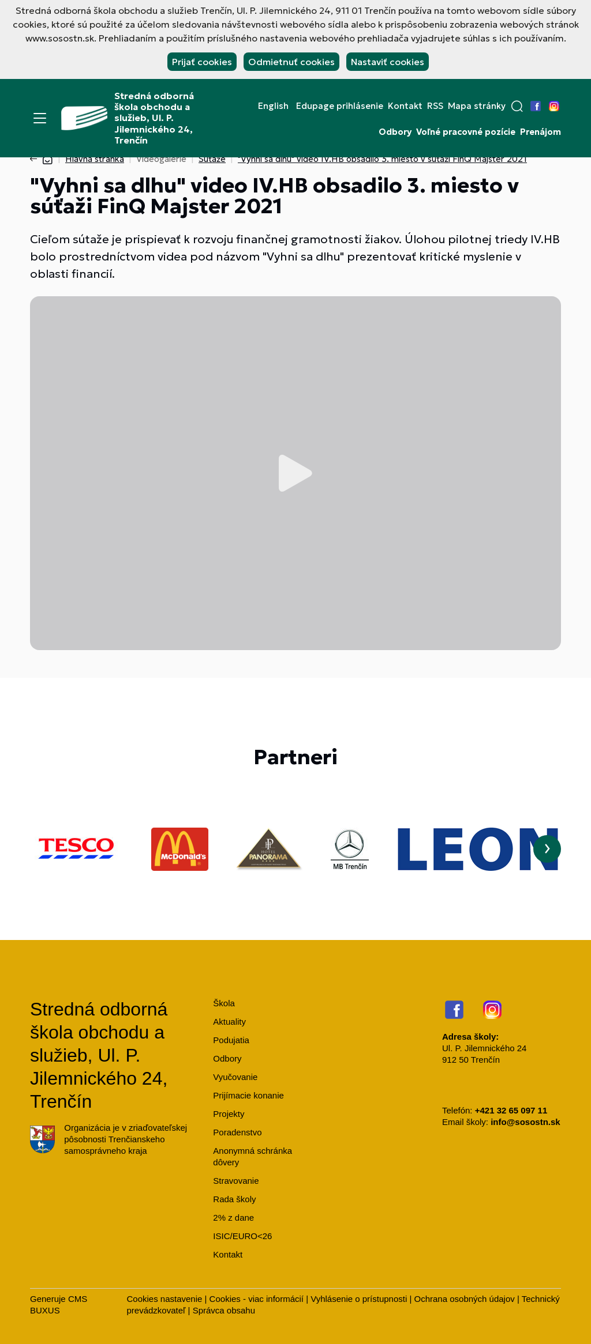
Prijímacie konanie (248, 1095)
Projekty (228, 1114)
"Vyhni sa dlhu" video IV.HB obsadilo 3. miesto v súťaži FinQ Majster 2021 (382, 158)
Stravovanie (236, 1181)
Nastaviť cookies (387, 61)
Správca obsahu (224, 1310)
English (273, 106)
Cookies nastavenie (164, 1299)
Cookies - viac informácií (257, 1299)
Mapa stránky (477, 106)
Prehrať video (295, 473)
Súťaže (212, 158)
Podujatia (231, 1040)
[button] (517, 106)
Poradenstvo (237, 1132)
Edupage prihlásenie (339, 106)
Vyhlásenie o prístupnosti (359, 1299)
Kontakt (405, 106)
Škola (224, 1003)
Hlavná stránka (94, 158)
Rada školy (234, 1199)
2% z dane (233, 1217)
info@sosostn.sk (525, 1122)
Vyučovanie (235, 1077)
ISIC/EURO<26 (242, 1236)
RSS (435, 106)
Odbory (395, 132)
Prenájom (540, 132)
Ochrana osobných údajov (464, 1299)
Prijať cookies (202, 61)
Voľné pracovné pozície (465, 132)
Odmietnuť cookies (291, 61)
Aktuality (229, 1021)
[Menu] (40, 118)
